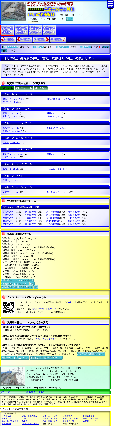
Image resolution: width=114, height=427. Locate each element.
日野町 (11, 157)
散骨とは (26, 421)
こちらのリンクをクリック (48, 339)
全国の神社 (85, 47)
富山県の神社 (31, 212)
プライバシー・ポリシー (12, 392)
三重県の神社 (31, 218)
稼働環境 (30, 392)
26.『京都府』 (40, 39)
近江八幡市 (60, 99)
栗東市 (11, 192)
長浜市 (11, 142)
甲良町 (12, 116)
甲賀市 (54, 113)
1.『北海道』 (9, 39)
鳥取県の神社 (74, 221)
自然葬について (89, 421)
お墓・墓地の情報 (29, 416)
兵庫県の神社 (9, 221)
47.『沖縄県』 (57, 39)
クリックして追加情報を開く (16, 409)
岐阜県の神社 (52, 215)
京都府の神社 (52, 218)
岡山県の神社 (31, 224)
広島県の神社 (52, 224)
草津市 (10, 113)
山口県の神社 (74, 224)
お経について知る (70, 419)
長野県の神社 (31, 215)
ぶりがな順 (7, 88)
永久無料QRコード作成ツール (44, 309)
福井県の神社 (74, 212)
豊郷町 (13, 131)
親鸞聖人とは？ (69, 421)
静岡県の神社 (74, 215)
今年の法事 (6, 424)
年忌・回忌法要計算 (10, 421)
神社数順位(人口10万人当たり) (15, 283)
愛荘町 (14, 99)
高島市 (11, 128)
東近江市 (14, 154)
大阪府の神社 (74, 218)
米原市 (11, 169)
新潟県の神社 (9, 212)
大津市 (10, 102)
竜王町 (58, 192)
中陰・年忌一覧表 (90, 419)
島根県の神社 (9, 224)
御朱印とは (6, 419)
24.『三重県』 (26, 39)
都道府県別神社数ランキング (14, 280)
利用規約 (42, 392)
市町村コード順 (24, 88)
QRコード (72, 302)
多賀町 (55, 128)
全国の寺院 (39, 47)
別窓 (31, 280)
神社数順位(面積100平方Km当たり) (17, 287)
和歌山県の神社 (53, 221)
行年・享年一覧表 (49, 421)
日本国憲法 (67, 416)
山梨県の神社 (9, 215)
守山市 (55, 169)
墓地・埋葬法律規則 (30, 424)
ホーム (69, 18)
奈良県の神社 (31, 221)
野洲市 (9, 180)
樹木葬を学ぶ (88, 416)
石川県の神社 (52, 212)
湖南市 (54, 116)
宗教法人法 (6, 416)
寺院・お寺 (26, 419)
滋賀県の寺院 (62, 47)
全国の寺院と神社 (11, 47)
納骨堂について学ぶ (50, 419)
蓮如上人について (49, 416)
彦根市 (54, 154)
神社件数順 (40, 88)
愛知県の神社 (9, 218)
